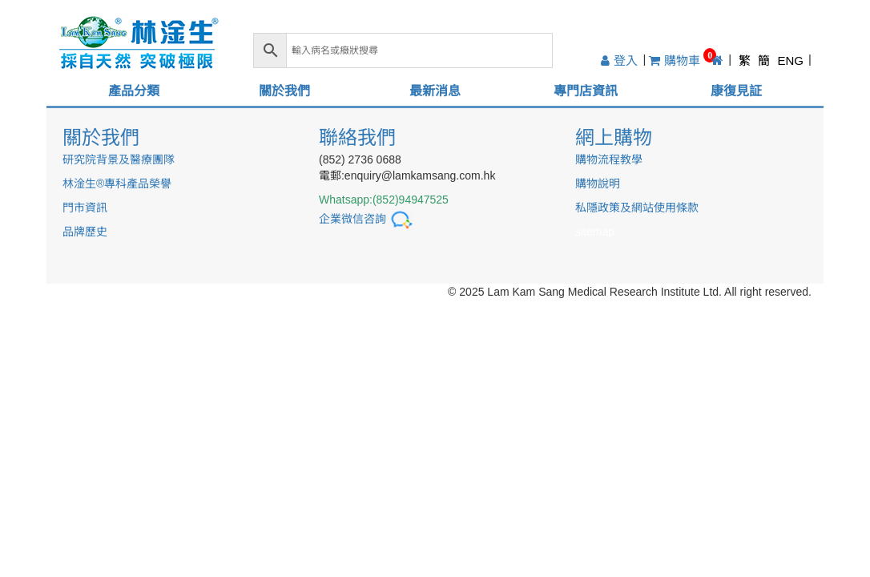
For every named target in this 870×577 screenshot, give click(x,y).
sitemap (594, 231)
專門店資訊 (586, 91)
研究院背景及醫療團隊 (118, 159)
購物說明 (597, 183)
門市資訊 (84, 207)
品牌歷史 (84, 231)
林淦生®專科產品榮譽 (116, 183)
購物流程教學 (608, 159)
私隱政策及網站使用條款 (637, 207)
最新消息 (435, 91)
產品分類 (133, 91)
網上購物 (613, 137)
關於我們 (284, 91)
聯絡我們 (357, 137)
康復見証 (736, 91)
